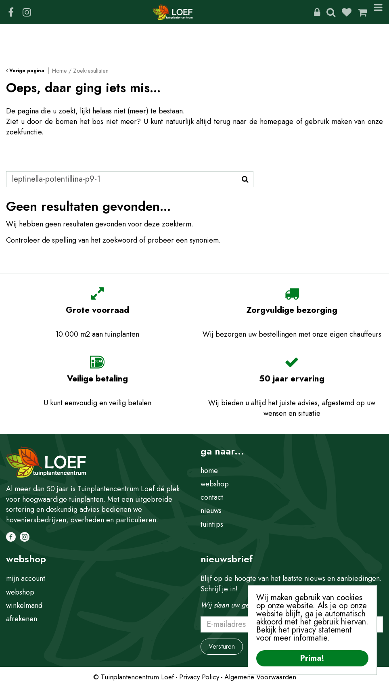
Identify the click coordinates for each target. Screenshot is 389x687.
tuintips (212, 524)
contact (212, 497)
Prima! (312, 658)
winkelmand (24, 605)
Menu (378, 12)
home (209, 470)
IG (26, 12)
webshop (215, 484)
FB (11, 12)
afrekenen (21, 619)
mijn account (25, 578)
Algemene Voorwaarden (260, 677)
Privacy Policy (199, 677)
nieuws (211, 510)
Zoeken (331, 12)
